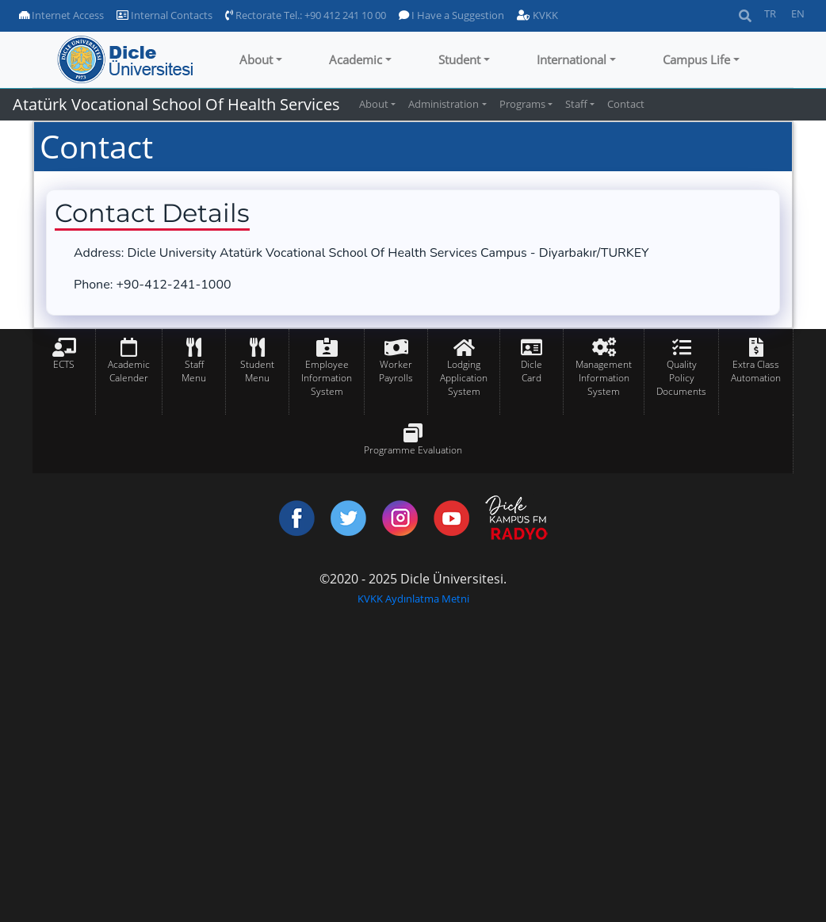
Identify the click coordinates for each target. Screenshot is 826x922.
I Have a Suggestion (451, 15)
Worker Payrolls (396, 371)
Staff (576, 104)
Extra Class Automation (756, 371)
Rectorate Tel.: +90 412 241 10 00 (305, 15)
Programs (522, 104)
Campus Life (696, 59)
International (571, 59)
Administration (443, 104)
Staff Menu (194, 371)
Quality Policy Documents (681, 378)
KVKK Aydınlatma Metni (413, 598)
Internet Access (61, 15)
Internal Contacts (164, 15)
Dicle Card (531, 371)
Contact (625, 104)
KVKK (537, 15)
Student (459, 59)
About (256, 59)
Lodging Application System (464, 378)
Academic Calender (129, 371)
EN (798, 13)
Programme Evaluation (413, 450)
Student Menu (257, 371)
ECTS (64, 364)
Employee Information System (326, 378)
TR (770, 13)
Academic (355, 59)
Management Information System (604, 378)
